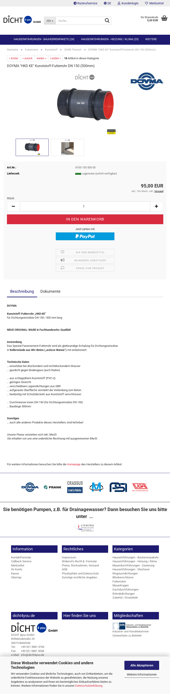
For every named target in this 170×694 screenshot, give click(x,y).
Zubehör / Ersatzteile (125, 597)
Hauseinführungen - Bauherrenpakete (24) (44, 39)
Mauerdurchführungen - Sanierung (133, 565)
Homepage (74, 464)
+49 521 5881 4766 (27, 646)
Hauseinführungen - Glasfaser (131, 569)
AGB (64, 569)
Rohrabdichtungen (123, 593)
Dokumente (50, 291)
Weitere (151, 39)
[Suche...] (50, 21)
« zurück (27, 58)
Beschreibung (22, 291)
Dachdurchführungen (125, 589)
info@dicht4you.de (27, 654)
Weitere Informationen (142, 674)
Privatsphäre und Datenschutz (80, 573)
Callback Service (21, 561)
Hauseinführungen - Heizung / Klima (134, 561)
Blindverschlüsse (123, 577)
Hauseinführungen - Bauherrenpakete (135, 557)
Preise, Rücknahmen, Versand (80, 565)
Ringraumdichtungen (125, 573)
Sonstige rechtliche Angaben (79, 577)
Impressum (69, 557)
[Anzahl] (85, 206)
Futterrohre (119, 581)
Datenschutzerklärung (88, 685)
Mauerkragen (120, 585)
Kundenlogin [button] (128, 3)
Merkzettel (154, 3)
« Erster (13, 58)
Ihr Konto (16, 569)
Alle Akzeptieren (141, 665)
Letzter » (55, 58)
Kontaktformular (21, 557)
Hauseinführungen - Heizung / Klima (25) (110, 39)
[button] (107, 3)
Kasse (15, 573)
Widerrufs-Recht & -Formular (79, 561)
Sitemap (16, 577)
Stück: (11, 198)
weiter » (41, 58)
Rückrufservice (85, 3)
